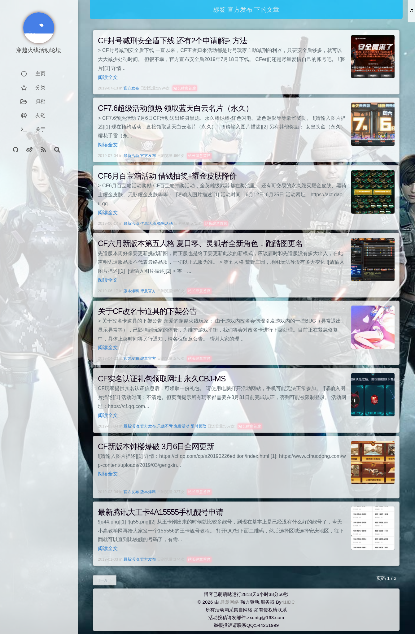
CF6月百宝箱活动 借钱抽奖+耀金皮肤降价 (167, 176)
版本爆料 (131, 291)
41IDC (288, 602)
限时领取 (199, 426)
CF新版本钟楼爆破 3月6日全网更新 (156, 446)
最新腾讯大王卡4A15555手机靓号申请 (160, 512)
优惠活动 (148, 223)
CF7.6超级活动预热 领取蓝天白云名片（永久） (175, 108)
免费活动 (182, 426)
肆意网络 (229, 602)
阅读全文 (108, 77)
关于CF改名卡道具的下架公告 (147, 311)
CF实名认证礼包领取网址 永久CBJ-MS (161, 378)
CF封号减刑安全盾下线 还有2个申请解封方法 (172, 40)
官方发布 (131, 88)
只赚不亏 (165, 426)
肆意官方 (148, 291)
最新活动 (131, 156)
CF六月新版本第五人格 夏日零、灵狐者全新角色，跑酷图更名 (200, 243)
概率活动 (165, 223)
